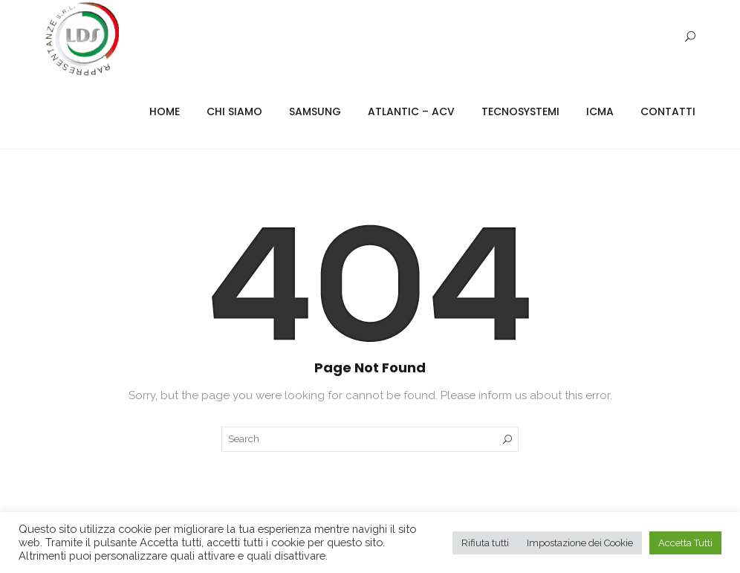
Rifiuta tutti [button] (485, 542)
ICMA (600, 111)
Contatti (667, 111)
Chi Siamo (234, 111)
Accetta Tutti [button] (685, 542)
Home (164, 111)
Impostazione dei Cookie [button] (580, 542)
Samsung (315, 111)
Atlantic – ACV (411, 111)
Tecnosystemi (520, 111)
